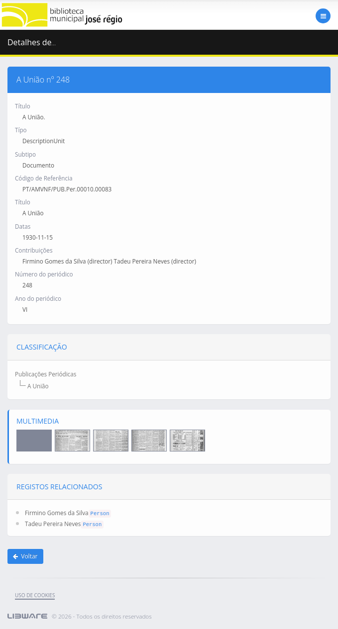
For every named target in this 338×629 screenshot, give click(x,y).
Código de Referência (43, 178)
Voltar (25, 556)
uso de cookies (35, 595)
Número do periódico (44, 274)
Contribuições (33, 250)
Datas (22, 226)
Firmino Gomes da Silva (57, 513)
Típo (21, 130)
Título (22, 106)
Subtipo (25, 154)
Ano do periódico (38, 298)
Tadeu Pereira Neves (53, 524)
